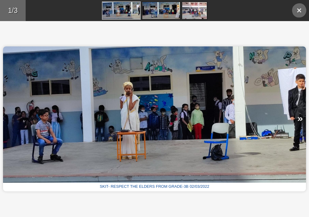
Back (299, 10)
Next (232, 119)
